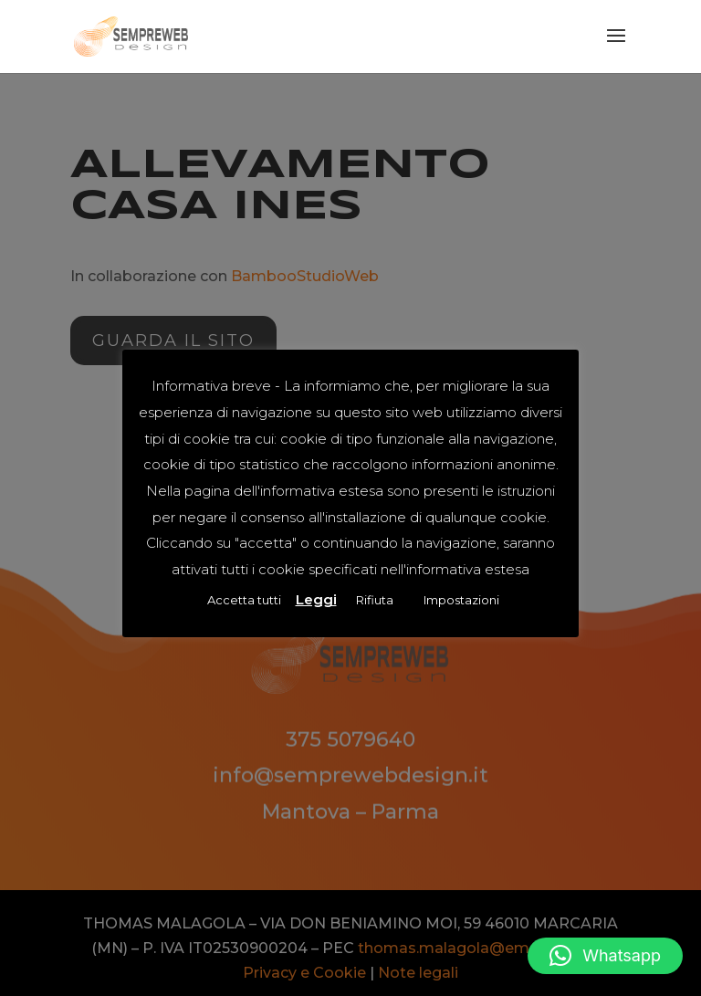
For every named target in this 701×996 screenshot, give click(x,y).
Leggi (316, 599)
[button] (605, 956)
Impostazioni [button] (461, 599)
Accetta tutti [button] (244, 599)
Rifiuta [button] (374, 599)
